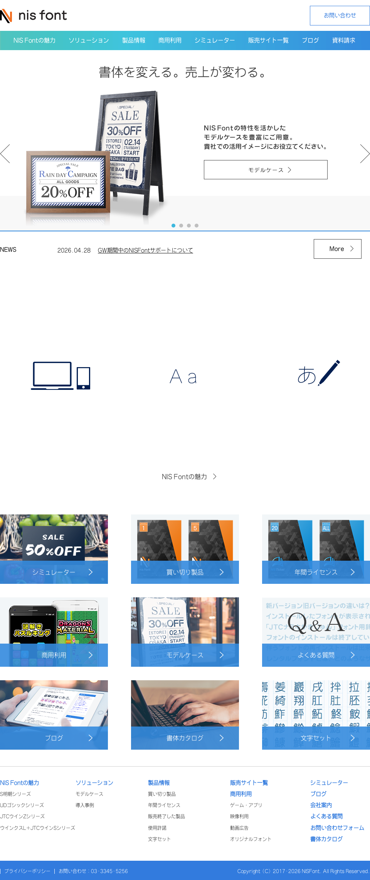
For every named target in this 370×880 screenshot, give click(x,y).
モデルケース (195, 655)
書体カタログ (195, 738)
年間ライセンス (324, 572)
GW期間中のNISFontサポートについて (145, 252)
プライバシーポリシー (27, 871)
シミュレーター (62, 572)
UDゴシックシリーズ (22, 805)
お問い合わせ (340, 15)
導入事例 (85, 805)
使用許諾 (157, 828)
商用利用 (67, 655)
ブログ (68, 738)
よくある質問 (326, 655)
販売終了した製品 (166, 816)
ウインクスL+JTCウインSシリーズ (37, 828)
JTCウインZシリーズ (22, 816)
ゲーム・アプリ (246, 805)
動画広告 (239, 828)
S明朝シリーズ (15, 794)
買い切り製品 (195, 572)
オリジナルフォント (251, 839)
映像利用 (239, 816)
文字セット (328, 738)
